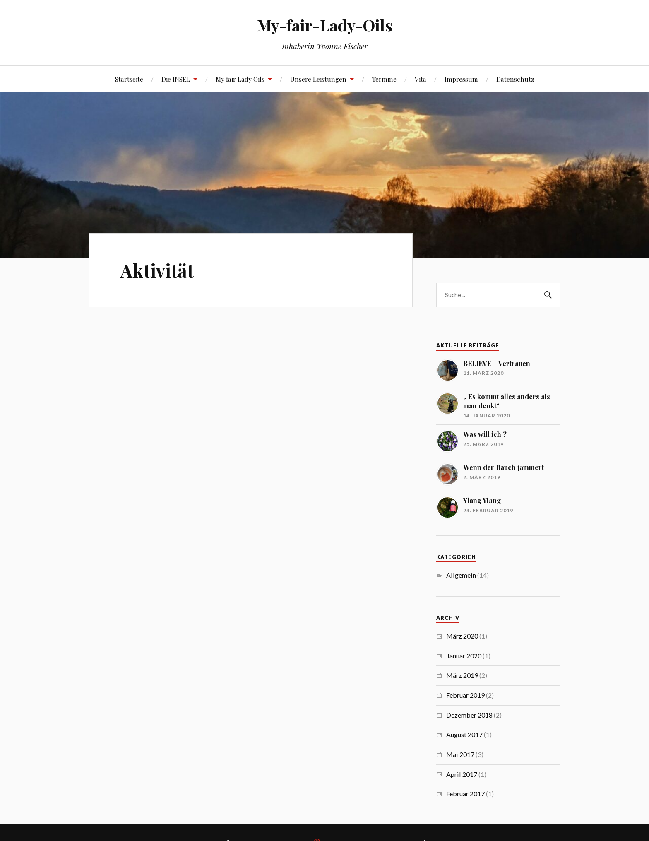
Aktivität (157, 270)
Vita (420, 79)
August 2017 (464, 734)
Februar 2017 (465, 794)
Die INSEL (175, 79)
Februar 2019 (465, 695)
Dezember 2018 (469, 715)
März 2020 (462, 636)
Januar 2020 (463, 656)
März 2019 (462, 675)
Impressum (461, 79)
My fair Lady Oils (240, 79)
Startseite (129, 79)
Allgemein (461, 575)
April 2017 (461, 774)
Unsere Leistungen (318, 79)
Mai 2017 (460, 754)
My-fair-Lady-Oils (324, 25)
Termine (384, 79)
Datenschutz (515, 79)
